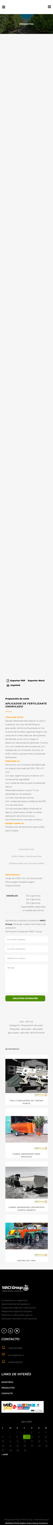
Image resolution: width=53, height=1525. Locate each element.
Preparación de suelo (17, 698)
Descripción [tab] (26, 849)
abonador (26, 1029)
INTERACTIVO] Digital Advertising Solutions (26, 1523)
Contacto (7, 1393)
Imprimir (13, 685)
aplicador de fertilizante (32, 1032)
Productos (8, 1388)
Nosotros (7, 1382)
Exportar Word (36, 680)
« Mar (4, 1454)
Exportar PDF (16, 680)
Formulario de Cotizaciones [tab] (26, 863)
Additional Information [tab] (26, 856)
